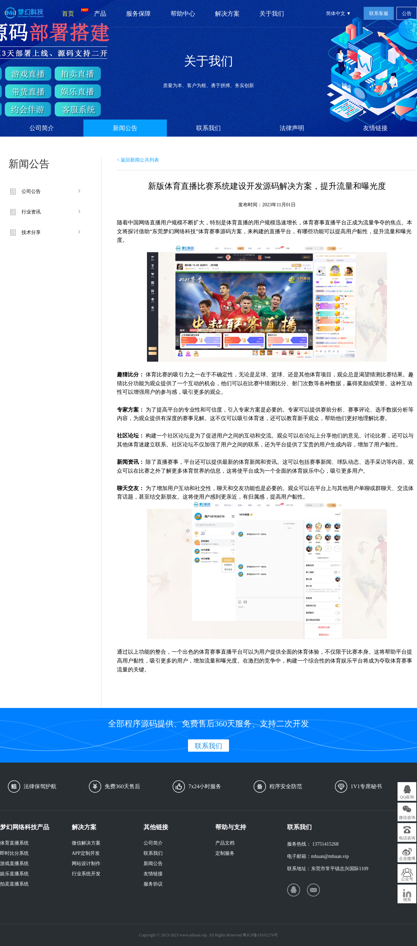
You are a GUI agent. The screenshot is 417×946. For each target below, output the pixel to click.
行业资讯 (31, 211)
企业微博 (407, 858)
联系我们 (208, 128)
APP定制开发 (86, 853)
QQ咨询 (407, 797)
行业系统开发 (86, 873)
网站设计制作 (86, 863)
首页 (73, 12)
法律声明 (292, 128)
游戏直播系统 (14, 863)
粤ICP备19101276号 (260, 935)
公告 (407, 13)
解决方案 (227, 13)
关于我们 (271, 13)
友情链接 (375, 128)
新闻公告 (125, 128)
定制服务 (224, 853)
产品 (100, 13)
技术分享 (31, 232)
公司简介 (41, 128)
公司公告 (31, 191)
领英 (407, 899)
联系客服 (378, 13)
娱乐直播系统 (14, 873)
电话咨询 (407, 838)
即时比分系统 (14, 853)
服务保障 (138, 13)
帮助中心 (183, 13)
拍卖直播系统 (14, 884)
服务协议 (153, 884)
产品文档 (224, 843)
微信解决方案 (86, 843)
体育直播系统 (14, 843)
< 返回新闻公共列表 (138, 160)
